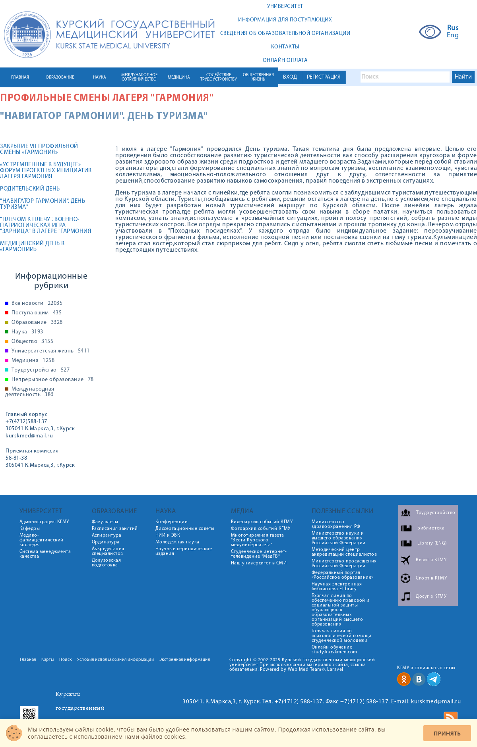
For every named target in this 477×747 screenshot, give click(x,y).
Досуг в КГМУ (431, 596)
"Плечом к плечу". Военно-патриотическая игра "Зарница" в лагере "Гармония (45, 226)
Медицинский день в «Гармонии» (32, 247)
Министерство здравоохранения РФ (336, 524)
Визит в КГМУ (431, 560)
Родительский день (30, 189)
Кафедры (29, 528)
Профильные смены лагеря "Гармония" (106, 98)
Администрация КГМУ (44, 522)
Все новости (37, 303)
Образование (37, 322)
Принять (447, 733)
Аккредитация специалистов (108, 551)
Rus (453, 28)
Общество (32, 342)
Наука (27, 332)
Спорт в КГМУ (431, 578)
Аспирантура (107, 535)
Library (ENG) (432, 543)
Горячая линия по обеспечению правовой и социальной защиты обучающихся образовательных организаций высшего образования (341, 610)
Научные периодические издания (183, 551)
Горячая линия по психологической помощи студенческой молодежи (342, 636)
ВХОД (290, 77)
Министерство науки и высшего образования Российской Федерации (339, 538)
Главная (28, 660)
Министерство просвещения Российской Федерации (344, 563)
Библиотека (430, 528)
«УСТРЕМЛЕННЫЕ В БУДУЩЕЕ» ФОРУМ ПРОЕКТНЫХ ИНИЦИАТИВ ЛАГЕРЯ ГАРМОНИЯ (46, 171)
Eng (453, 35)
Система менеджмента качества (45, 554)
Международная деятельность (29, 392)
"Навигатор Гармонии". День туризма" (42, 204)
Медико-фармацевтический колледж (41, 540)
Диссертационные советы (185, 528)
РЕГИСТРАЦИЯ (324, 77)
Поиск (65, 660)
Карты (47, 660)
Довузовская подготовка (106, 563)
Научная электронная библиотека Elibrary (337, 586)
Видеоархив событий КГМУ (262, 522)
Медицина (33, 361)
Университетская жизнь (51, 351)
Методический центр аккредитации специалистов (344, 552)
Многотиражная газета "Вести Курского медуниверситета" (257, 540)
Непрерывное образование (53, 380)
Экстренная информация (184, 660)
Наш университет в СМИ (259, 563)
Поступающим (37, 313)
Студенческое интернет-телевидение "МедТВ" (259, 554)
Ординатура (106, 542)
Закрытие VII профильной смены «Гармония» (39, 150)
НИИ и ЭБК (167, 535)
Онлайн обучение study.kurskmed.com (334, 650)
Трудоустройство (41, 370)
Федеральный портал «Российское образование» (343, 575)
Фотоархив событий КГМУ (261, 528)
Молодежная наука (177, 542)
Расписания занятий (115, 528)
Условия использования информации (115, 660)
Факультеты (105, 522)
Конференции (171, 522)
